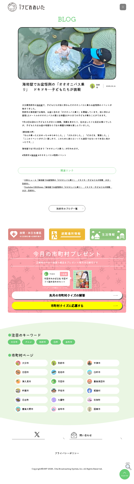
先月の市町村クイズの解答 (67, 294)
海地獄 (40, 105)
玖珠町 (96, 406)
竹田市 (60, 385)
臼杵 (58, 341)
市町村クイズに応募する (67, 305)
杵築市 (24, 396)
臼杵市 (96, 374)
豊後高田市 (99, 385)
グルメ (29, 341)
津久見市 (26, 385)
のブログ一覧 (67, 208)
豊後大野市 (27, 417)
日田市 (24, 374)
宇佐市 (60, 396)
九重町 (60, 406)
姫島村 (96, 396)
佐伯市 (60, 374)
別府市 (44, 341)
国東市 (96, 417)
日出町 (24, 406)
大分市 (14, 341)
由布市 (71, 341)
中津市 (96, 364)
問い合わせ (84, 445)
